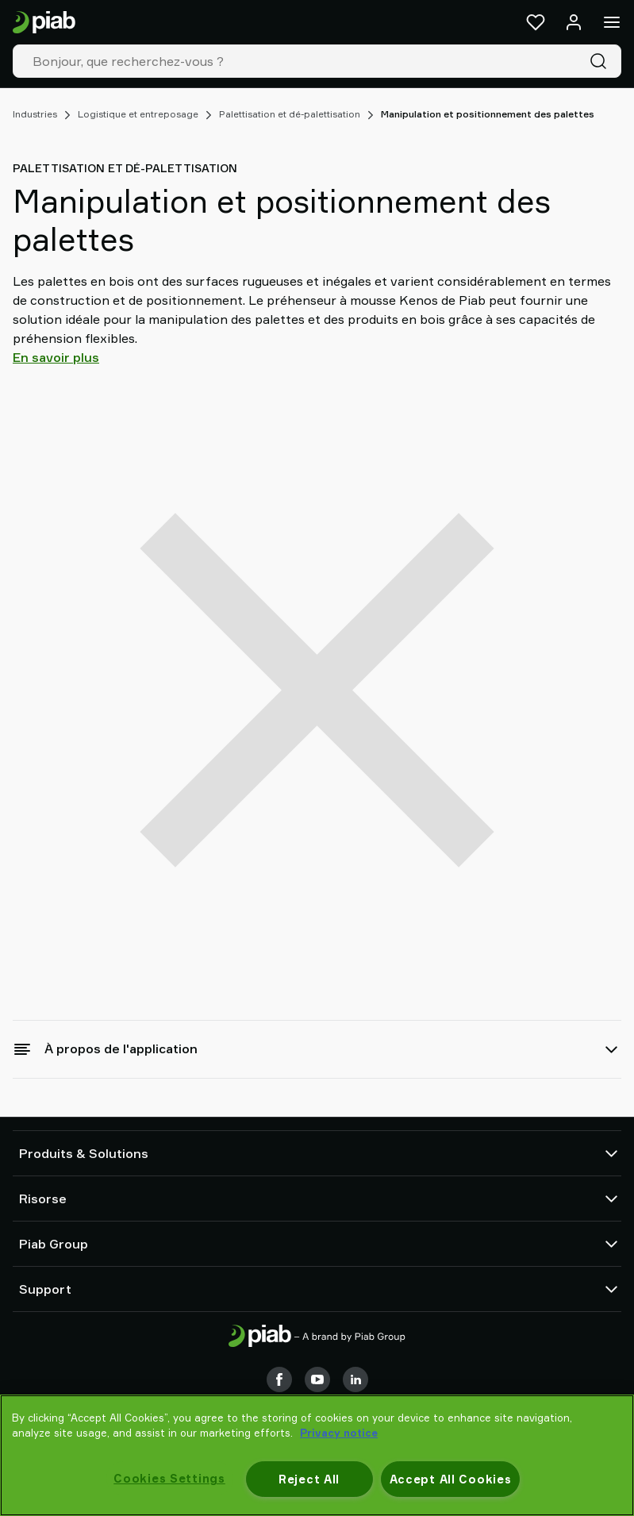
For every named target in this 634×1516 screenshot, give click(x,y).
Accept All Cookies (451, 1479)
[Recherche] (601, 61)
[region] (317, 1455)
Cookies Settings (169, 1478)
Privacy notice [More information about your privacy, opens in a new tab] (339, 1432)
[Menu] (612, 22)
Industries (35, 114)
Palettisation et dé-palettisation (289, 114)
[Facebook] (279, 1379)
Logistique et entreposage (138, 114)
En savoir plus (56, 357)
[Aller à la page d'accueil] (44, 22)
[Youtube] (317, 1379)
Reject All (309, 1479)
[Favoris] (536, 22)
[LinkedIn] (355, 1379)
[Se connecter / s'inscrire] (574, 22)
